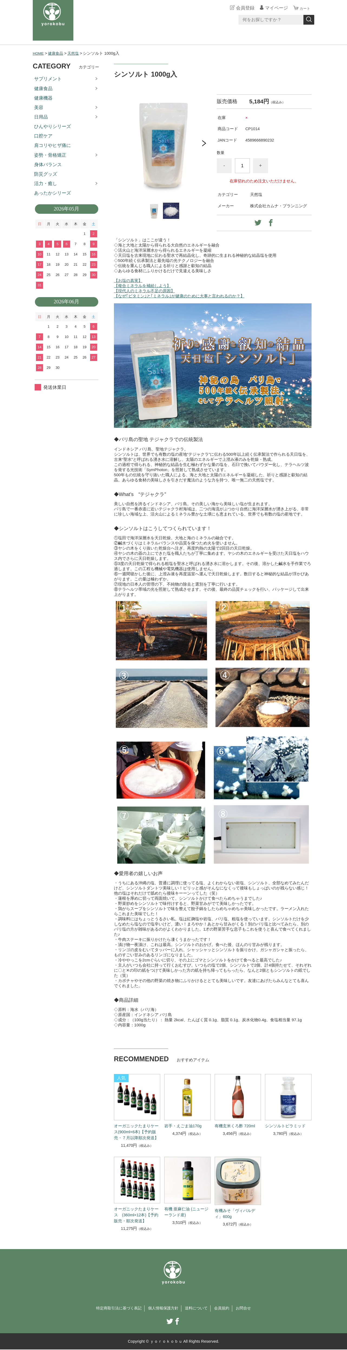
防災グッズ (45, 174)
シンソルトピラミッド (285, 1126)
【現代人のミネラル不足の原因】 (144, 290)
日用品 (41, 117)
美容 (38, 107)
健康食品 (57, 53)
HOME (39, 53)
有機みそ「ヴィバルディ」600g (235, 1213)
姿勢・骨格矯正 (50, 155)
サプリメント (48, 78)
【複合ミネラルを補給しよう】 (142, 285)
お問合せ (247, 1308)
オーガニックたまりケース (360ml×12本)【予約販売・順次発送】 (136, 1215)
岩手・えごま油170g (183, 1126)
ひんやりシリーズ (52, 126)
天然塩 (75, 53)
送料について (198, 1308)
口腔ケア (43, 136)
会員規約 (225, 1308)
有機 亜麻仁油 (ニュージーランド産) (186, 1212)
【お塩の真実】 (128, 280)
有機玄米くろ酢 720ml (235, 1126)
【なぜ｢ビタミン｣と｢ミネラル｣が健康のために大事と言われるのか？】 (179, 296)
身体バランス (48, 164)
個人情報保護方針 (163, 1308)
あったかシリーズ (52, 193)
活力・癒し (45, 183)
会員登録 (242, 8)
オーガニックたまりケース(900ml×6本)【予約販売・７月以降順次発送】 (136, 1132)
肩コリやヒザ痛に (52, 145)
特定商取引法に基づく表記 (115, 1308)
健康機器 (43, 98)
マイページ (273, 8)
